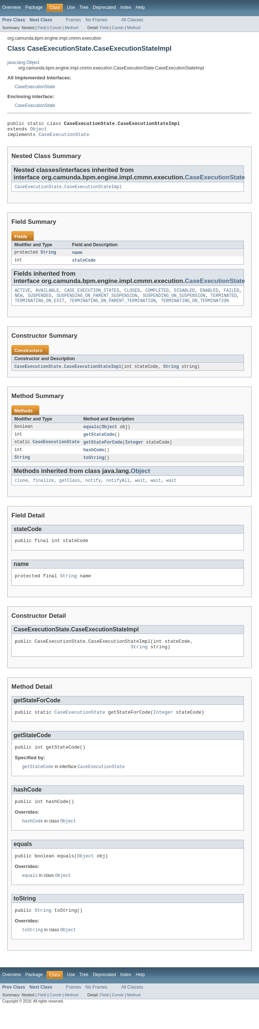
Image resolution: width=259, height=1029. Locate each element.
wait (140, 490)
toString (93, 467)
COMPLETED (157, 296)
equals (91, 434)
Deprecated (104, 7)
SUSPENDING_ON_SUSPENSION (174, 302)
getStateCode (99, 442)
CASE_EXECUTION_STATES (91, 296)
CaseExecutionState (35, 86)
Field (41, 27)
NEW (18, 302)
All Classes (132, 19)
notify (93, 490)
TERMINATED (224, 302)
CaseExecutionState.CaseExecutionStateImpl (68, 191)
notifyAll (118, 490)
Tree (84, 7)
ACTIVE (22, 296)
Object (38, 131)
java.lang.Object (23, 62)
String (48, 257)
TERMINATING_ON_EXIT (39, 308)
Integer (134, 450)
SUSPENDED (39, 302)
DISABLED (184, 296)
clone (21, 490)
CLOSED (132, 296)
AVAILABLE (47, 296)
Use (71, 7)
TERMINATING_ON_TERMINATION (195, 308)
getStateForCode (103, 450)
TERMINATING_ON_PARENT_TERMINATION (112, 308)
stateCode (84, 265)
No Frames (97, 19)
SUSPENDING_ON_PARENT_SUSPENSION (97, 302)
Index (125, 7)
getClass (69, 490)
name (77, 257)
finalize (43, 490)
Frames (73, 19)
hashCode (93, 459)
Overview (11, 7)
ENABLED (209, 296)
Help (140, 7)
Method (71, 27)
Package (34, 7)
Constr (55, 27)
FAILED (232, 296)
